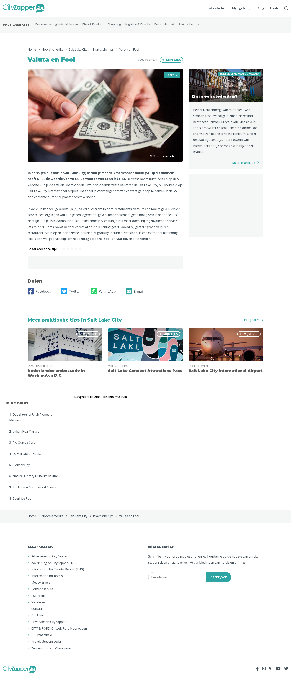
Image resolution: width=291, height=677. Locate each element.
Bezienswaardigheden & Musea (56, 24)
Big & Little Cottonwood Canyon (33, 488)
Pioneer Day (19, 465)
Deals (274, 8)
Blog (260, 8)
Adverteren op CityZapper (49, 557)
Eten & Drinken (92, 24)
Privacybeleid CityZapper (48, 623)
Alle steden (217, 8)
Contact (36, 609)
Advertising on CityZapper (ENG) (53, 563)
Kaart (172, 76)
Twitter (71, 291)
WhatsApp (103, 291)
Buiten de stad (164, 24)
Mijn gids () (241, 8)
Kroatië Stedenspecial (46, 642)
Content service (42, 590)
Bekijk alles (252, 320)
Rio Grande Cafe (22, 443)
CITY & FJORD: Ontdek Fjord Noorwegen (59, 629)
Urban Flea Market (24, 432)
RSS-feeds (38, 596)
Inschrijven (218, 577)
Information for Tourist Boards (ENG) (57, 570)
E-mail (135, 291)
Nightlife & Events (137, 24)
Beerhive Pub (20, 499)
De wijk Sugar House (25, 454)
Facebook (39, 291)
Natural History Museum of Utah (34, 477)
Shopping (114, 24)
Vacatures (38, 603)
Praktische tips (188, 24)
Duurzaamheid (41, 635)
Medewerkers (40, 583)
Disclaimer (38, 616)
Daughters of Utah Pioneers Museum (30, 418)
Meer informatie (243, 163)
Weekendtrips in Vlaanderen (51, 649)
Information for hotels (47, 577)
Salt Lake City (16, 25)
